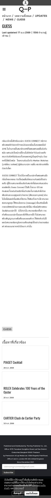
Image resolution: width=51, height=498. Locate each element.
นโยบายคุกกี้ (19, 488)
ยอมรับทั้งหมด (32, 493)
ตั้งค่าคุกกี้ (17, 493)
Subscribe (8, 472)
